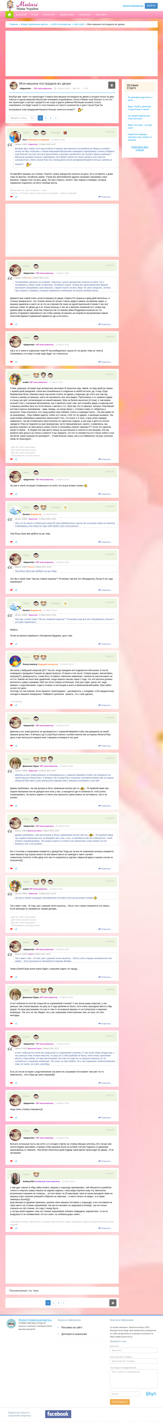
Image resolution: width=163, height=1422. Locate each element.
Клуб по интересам (61, 24)
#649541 (109, 374)
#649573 (109, 758)
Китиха (26, 514)
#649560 (109, 602)
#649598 (109, 989)
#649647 (109, 1173)
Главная (13, 24)
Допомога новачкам (74, 1334)
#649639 (109, 1130)
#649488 (109, 336)
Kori (25, 140)
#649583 (109, 881)
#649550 (109, 506)
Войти (151, 5)
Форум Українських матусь (34, 24)
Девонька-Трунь (31, 766)
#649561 (109, 656)
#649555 (109, 554)
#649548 (109, 471)
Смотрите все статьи (139, 148)
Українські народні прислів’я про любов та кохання (140, 137)
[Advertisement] (81, 53)
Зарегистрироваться (133, 5)
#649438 (109, 132)
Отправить (120, 1402)
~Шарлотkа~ (25, 88)
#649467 (109, 265)
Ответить (105, 196)
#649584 (109, 941)
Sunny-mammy (30, 664)
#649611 (109, 1036)
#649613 (109, 1095)
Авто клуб (79, 24)
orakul (26, 382)
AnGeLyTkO (29, 1181)
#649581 (109, 818)
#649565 (109, 717)
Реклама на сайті (71, 1327)
